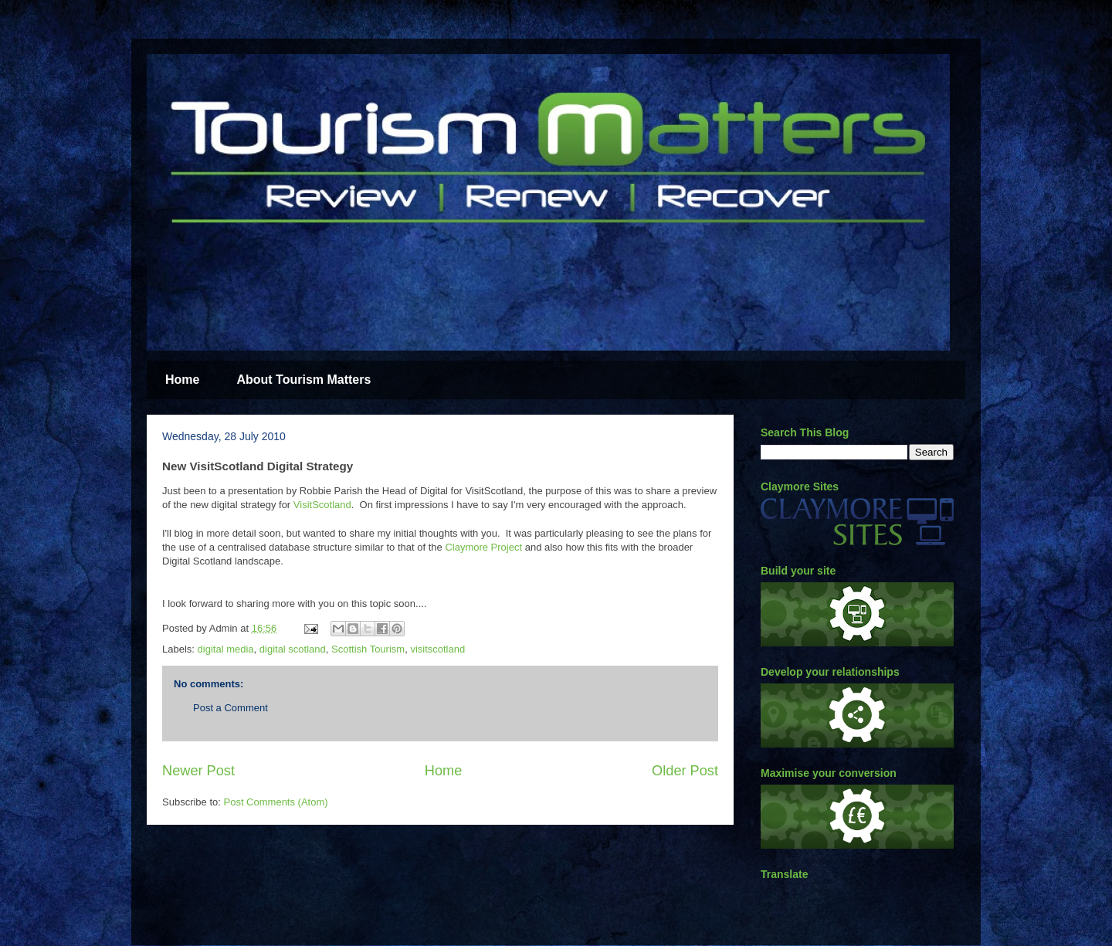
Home (182, 379)
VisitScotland (322, 504)
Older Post (685, 770)
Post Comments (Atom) (276, 802)
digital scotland (292, 649)
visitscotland (437, 649)
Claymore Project (483, 547)
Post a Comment (230, 708)
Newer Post (198, 770)
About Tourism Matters (303, 379)
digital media (226, 649)
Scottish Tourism (368, 649)
